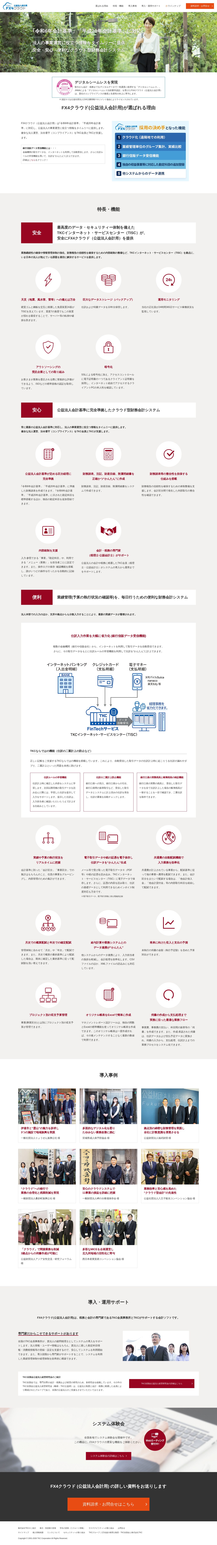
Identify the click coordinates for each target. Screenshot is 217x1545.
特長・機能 (118, 6)
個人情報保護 (38, 1532)
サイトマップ (23, 1532)
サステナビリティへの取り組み (101, 1528)
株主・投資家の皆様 (48, 1528)
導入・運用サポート (151, 6)
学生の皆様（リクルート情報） (72, 1528)
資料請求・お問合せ (199, 6)
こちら (32, 160)
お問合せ (121, 1528)
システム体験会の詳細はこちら (107, 1456)
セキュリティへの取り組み (74, 1532)
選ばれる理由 (101, 6)
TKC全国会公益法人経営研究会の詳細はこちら (161, 1383)
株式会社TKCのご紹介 (27, 1528)
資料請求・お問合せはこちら (108, 1504)
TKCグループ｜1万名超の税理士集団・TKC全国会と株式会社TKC (115, 1532)
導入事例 (132, 6)
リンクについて (53, 1532)
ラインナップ (174, 6)
